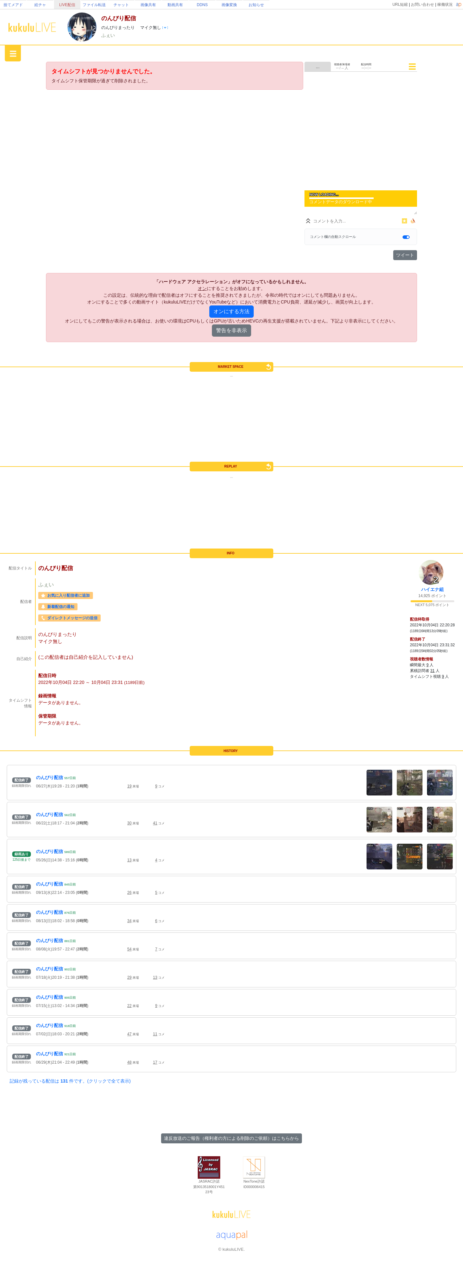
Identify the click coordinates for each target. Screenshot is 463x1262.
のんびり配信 (49, 777)
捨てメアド (13, 5)
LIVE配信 (67, 5)
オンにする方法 (231, 311)
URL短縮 (400, 4)
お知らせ (256, 5)
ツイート (405, 255)
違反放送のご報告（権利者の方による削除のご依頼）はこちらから (231, 1138)
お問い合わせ (422, 4)
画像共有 (148, 5)
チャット (121, 5)
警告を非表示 (231, 330)
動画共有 (175, 5)
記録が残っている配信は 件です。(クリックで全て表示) (70, 1081)
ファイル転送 (94, 5)
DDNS (202, 5)
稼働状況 (445, 4)
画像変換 (229, 5)
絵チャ (40, 5)
